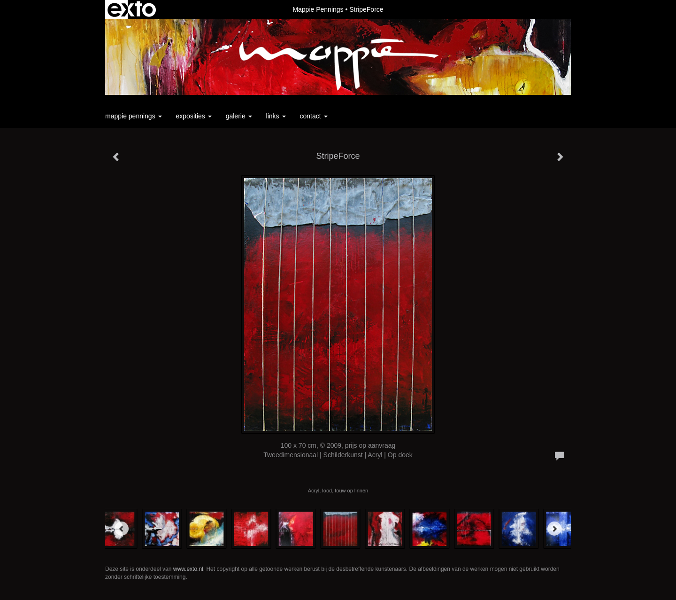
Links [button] (276, 116)
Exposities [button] (194, 116)
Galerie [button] (239, 116)
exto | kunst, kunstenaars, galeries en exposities (131, 9)
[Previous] (122, 529)
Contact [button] (314, 116)
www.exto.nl (188, 569)
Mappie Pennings (317, 9)
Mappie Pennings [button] (133, 116)
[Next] (554, 529)
